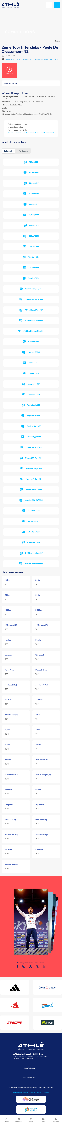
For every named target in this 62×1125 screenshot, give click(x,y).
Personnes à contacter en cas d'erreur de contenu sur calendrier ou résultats (31, 133)
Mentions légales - (36, 1093)
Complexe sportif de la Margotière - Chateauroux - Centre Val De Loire (32, 59)
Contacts (46, 1093)
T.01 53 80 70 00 (18, 1059)
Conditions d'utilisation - (21, 1093)
